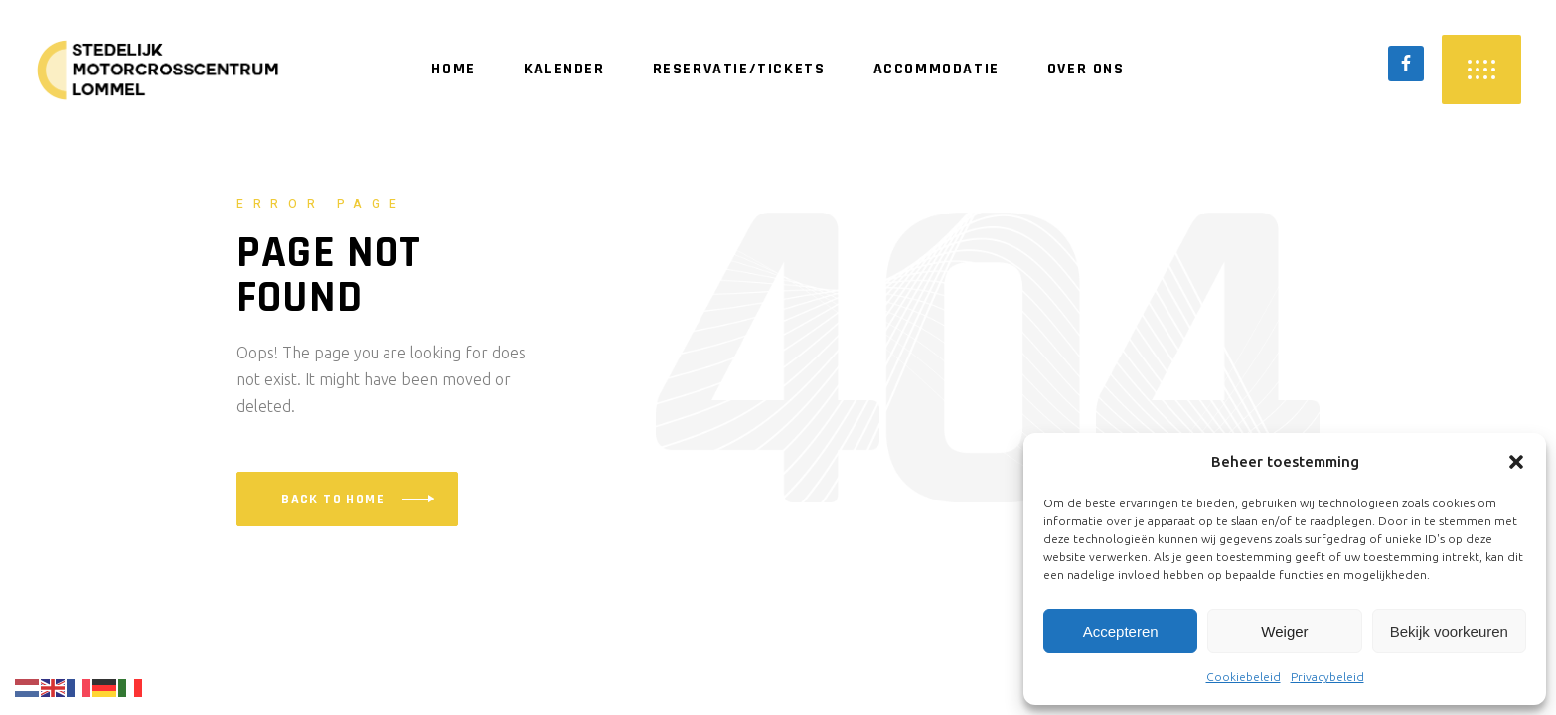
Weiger (1284, 631)
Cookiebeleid (1243, 676)
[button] (1516, 462)
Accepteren (1121, 631)
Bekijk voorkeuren (1449, 631)
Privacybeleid (1327, 676)
